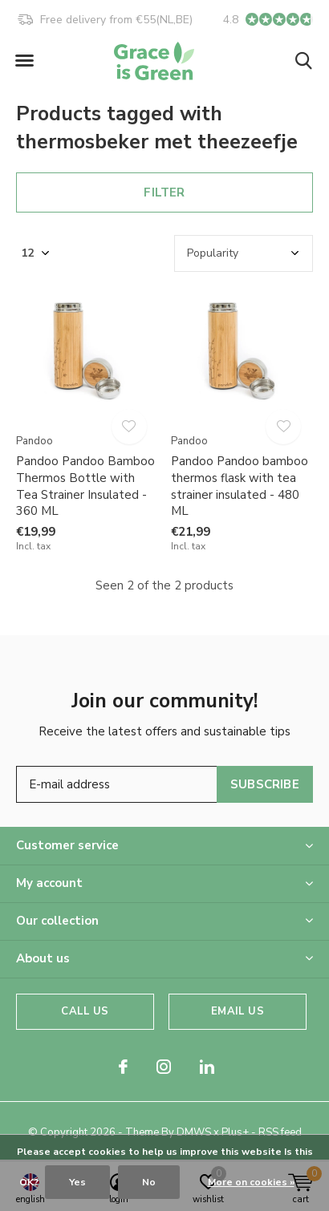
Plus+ (235, 1132)
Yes (77, 1182)
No (149, 1182)
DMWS (194, 1132)
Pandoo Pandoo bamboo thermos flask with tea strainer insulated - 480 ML (239, 486)
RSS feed (280, 1132)
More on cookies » (251, 1182)
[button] (24, 61)
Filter (164, 192)
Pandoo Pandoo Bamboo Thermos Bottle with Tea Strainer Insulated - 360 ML (85, 486)
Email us (237, 1011)
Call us (84, 1011)
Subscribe (264, 784)
